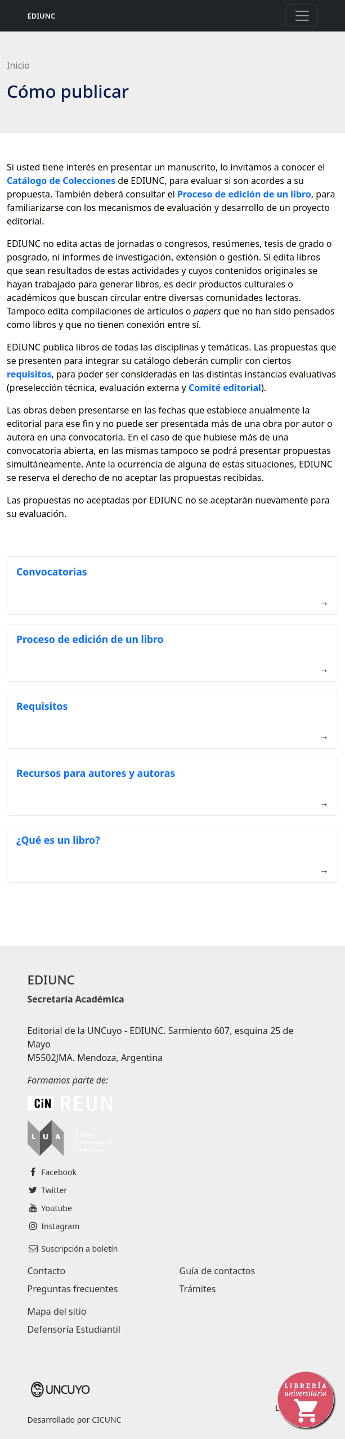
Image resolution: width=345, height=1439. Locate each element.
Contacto (47, 1271)
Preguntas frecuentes (73, 1289)
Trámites (198, 1289)
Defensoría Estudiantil (74, 1329)
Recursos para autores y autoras (95, 773)
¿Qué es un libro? (58, 840)
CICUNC (106, 1419)
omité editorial (227, 387)
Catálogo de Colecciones (61, 180)
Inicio (18, 65)
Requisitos (42, 706)
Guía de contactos (218, 1271)
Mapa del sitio (57, 1311)
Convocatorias (51, 571)
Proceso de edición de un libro (90, 639)
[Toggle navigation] (302, 16)
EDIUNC (42, 16)
